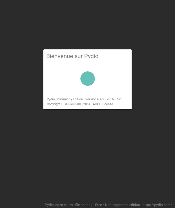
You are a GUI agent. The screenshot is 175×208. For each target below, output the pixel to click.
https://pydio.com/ (157, 205)
